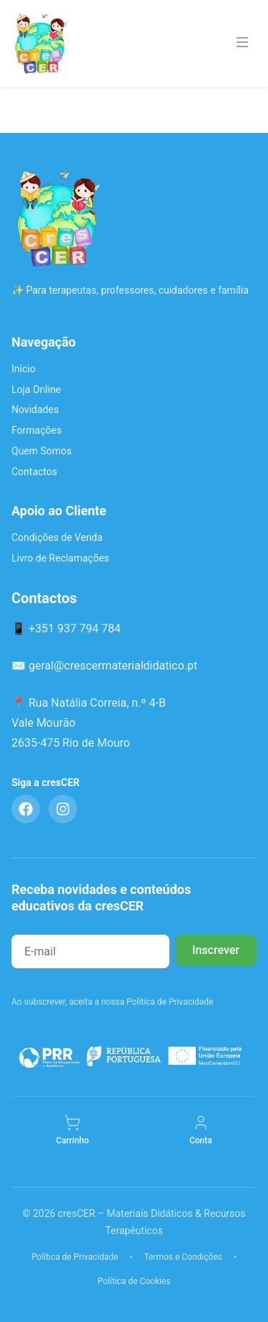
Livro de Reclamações (60, 558)
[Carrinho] (72, 1130)
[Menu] (242, 43)
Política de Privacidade (74, 1257)
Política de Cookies (133, 1281)
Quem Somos (41, 451)
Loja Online (36, 389)
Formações (36, 430)
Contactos (34, 471)
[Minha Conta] (201, 1130)
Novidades (35, 409)
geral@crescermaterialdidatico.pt (113, 665)
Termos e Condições (183, 1257)
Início (23, 368)
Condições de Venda (57, 537)
